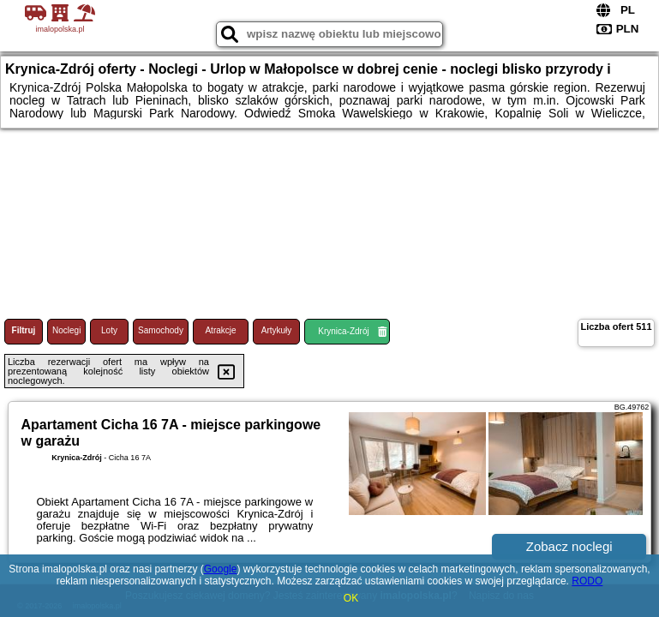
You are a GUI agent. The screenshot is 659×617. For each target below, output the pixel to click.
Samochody (160, 330)
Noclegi (66, 330)
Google (220, 569)
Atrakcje (220, 330)
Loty (109, 330)
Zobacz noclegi (569, 546)
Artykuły (276, 330)
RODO (587, 581)
